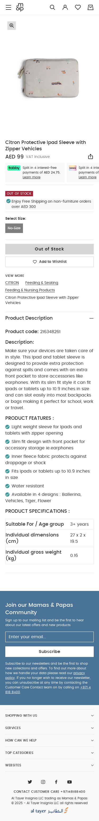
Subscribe (49, 652)
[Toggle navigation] (8, 7)
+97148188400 (72, 791)
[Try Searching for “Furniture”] (52, 7)
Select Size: (15, 219)
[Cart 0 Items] (90, 7)
